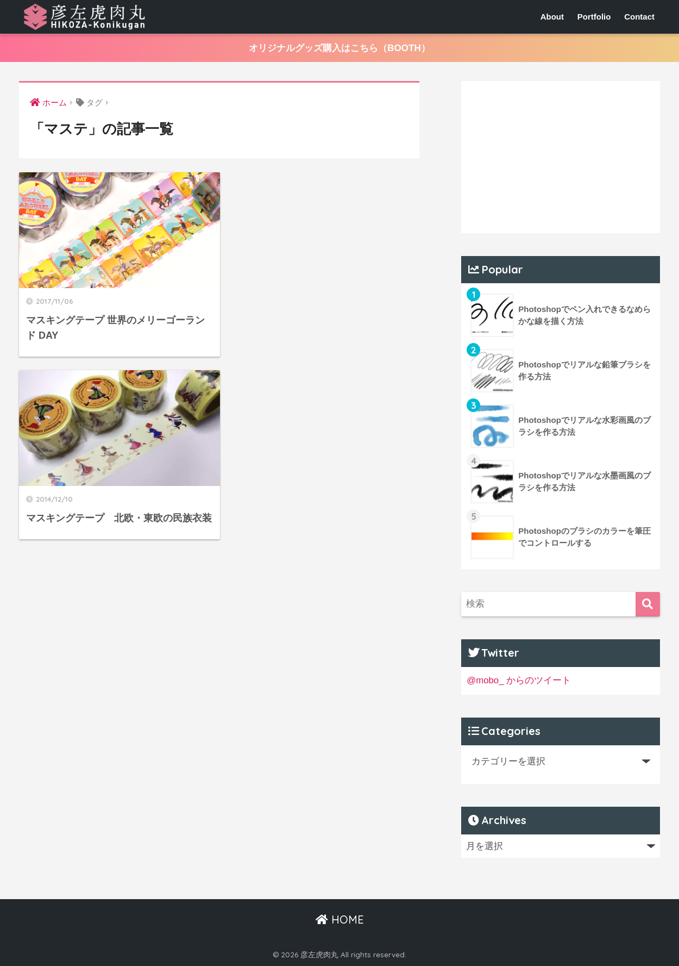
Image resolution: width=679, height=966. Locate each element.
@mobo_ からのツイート (519, 680)
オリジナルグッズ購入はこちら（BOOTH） (339, 48)
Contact (639, 16)
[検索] (648, 604)
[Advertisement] (560, 157)
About (552, 16)
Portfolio (594, 16)
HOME (340, 919)
